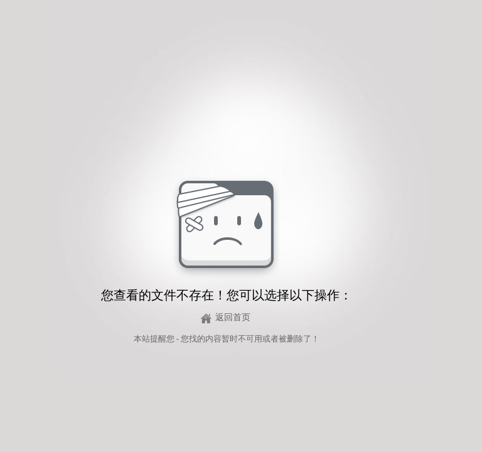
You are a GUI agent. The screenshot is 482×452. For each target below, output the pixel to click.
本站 (142, 338)
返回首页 (232, 317)
